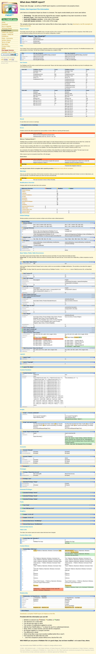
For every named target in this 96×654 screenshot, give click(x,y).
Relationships (25, 212)
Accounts (24, 198)
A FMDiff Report (6, 30)
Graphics (24, 204)
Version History (6, 40)
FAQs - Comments (7, 38)
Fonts (23, 203)
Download (5, 24)
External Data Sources (28, 206)
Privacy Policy (6, 46)
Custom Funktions (27, 194)
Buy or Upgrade (6, 26)
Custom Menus (26, 211)
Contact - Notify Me (7, 34)
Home (3, 22)
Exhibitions (5, 36)
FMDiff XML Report (7, 32)
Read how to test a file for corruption (63, 168)
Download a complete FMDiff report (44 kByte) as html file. (37, 613)
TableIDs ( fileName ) (65, 269)
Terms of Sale (6, 42)
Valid (4, 59)
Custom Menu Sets (27, 209)
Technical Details (7, 28)
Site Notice (5, 44)
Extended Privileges (27, 201)
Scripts (24, 196)
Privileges (24, 199)
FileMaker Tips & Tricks (9, 52)
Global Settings (26, 190)
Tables (24, 191)
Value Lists (25, 207)
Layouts (24, 193)
